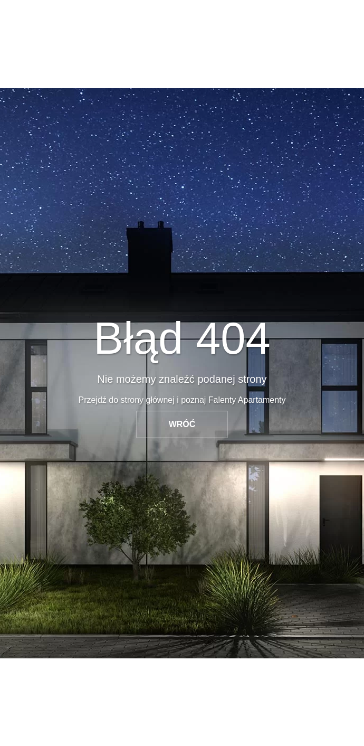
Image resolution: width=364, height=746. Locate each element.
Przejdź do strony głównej (126, 399)
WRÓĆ (182, 424)
